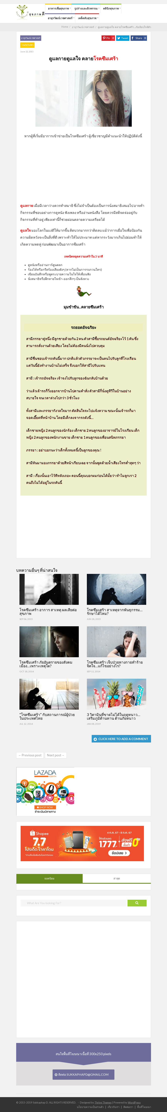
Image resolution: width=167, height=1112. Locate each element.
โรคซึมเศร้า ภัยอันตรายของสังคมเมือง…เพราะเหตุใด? (45, 664)
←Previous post (30, 755)
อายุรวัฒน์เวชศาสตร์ (60, 18)
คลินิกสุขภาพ (111, 8)
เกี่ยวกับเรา (113, 1107)
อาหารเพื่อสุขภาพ (58, 8)
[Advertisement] (83, 170)
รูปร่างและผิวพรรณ (85, 8)
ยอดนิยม (49, 878)
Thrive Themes (103, 1102)
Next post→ (56, 755)
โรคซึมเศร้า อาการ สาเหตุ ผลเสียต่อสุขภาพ (48, 612)
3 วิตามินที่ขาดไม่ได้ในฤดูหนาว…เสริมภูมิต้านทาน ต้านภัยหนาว (113, 716)
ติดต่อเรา (128, 1107)
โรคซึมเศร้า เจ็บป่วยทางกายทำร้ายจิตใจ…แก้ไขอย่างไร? (115, 664)
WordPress (134, 1102)
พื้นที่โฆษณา (144, 1107)
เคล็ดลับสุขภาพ (87, 18)
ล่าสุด (116, 878)
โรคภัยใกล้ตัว (27, 45)
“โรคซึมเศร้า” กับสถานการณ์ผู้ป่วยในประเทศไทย (47, 716)
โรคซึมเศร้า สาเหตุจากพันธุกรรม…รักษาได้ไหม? (115, 612)
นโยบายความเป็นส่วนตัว (90, 1107)
